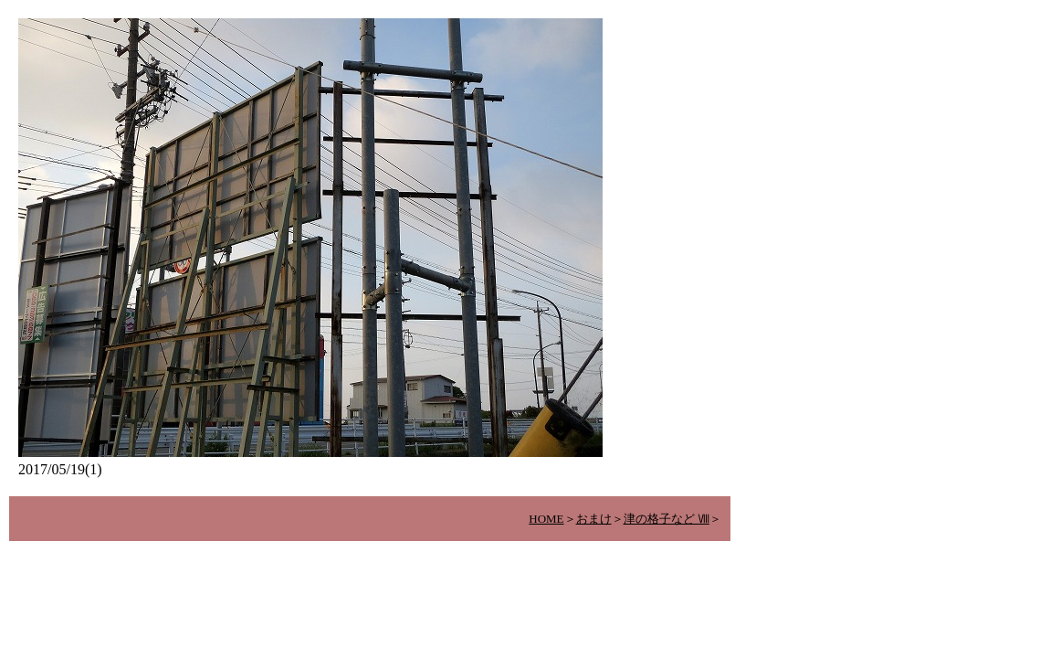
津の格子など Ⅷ (666, 518)
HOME (546, 518)
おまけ (594, 518)
